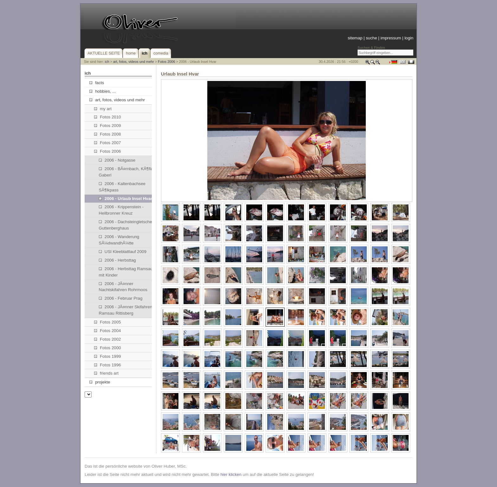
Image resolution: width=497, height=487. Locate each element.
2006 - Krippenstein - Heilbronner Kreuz (121, 210)
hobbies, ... (102, 91)
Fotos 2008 (107, 134)
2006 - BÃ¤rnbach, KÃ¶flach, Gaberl (129, 171)
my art (103, 108)
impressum (390, 38)
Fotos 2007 (107, 142)
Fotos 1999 (107, 356)
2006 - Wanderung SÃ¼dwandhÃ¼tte (119, 239)
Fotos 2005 (107, 322)
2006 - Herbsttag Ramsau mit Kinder (126, 271)
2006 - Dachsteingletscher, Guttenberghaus (126, 224)
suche (371, 38)
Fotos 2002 (107, 339)
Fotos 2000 (107, 347)
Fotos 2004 (107, 330)
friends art (106, 373)
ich (107, 61)
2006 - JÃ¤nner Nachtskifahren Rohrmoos (123, 286)
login (408, 38)
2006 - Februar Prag (121, 298)
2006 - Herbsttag (117, 260)
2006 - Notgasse (117, 160)
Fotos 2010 (107, 117)
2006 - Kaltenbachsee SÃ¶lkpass (122, 186)
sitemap (355, 38)
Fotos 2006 (166, 61)
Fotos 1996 (107, 365)
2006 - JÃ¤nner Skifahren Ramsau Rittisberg (125, 310)
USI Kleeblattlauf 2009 (122, 251)
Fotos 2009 (107, 125)
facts (96, 82)
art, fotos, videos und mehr (133, 61)
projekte (99, 382)
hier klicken (230, 474)
